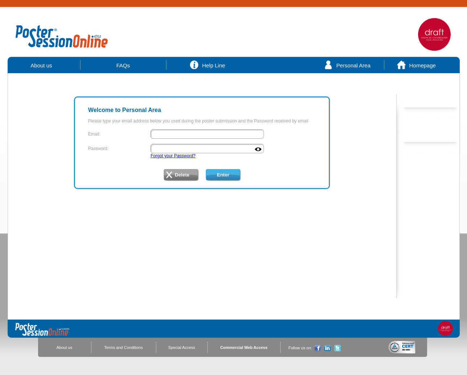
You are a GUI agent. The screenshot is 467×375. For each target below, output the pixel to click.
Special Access (181, 347)
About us (41, 65)
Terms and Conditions (123, 347)
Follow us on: (300, 348)
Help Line (213, 65)
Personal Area (353, 65)
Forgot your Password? (172, 155)
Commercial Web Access (243, 347)
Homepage (422, 65)
